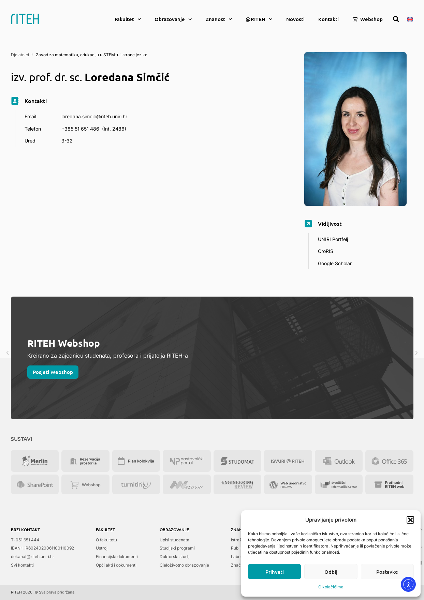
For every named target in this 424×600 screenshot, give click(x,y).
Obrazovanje (173, 19)
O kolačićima (330, 586)
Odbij (330, 571)
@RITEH (259, 19)
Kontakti (328, 19)
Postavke (387, 571)
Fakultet (128, 19)
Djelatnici (20, 54)
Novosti (295, 19)
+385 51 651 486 (80, 129)
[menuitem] (410, 18)
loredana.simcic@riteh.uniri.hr (94, 116)
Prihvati (274, 571)
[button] (410, 519)
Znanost (219, 19)
